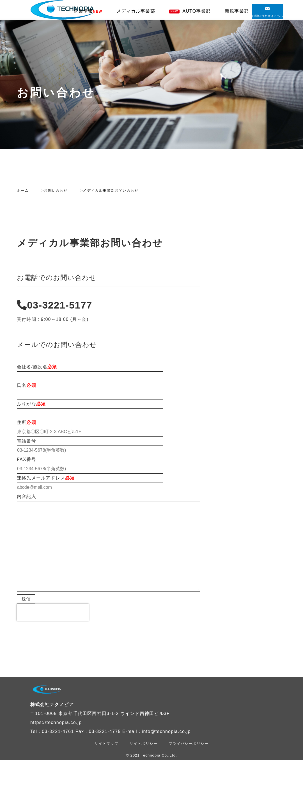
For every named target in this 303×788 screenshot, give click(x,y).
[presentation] (53, 612)
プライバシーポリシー (188, 743)
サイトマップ (106, 743)
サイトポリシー (143, 743)
